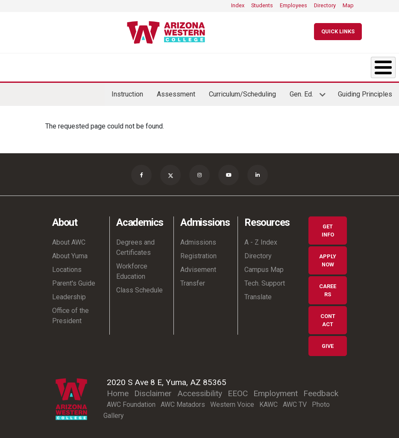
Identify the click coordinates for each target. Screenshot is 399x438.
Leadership (69, 294)
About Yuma (70, 253)
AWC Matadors (183, 402)
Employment (275, 391)
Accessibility (199, 391)
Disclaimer (153, 391)
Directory (325, 5)
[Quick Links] (338, 31)
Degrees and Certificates (135, 245)
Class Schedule (139, 287)
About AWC (68, 240)
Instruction (127, 92)
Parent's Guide (73, 281)
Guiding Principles (365, 92)
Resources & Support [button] (285, 66)
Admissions (198, 240)
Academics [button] (80, 66)
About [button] (16, 66)
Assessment (176, 92)
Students (262, 5)
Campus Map (264, 267)
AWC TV (295, 402)
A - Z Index (260, 240)
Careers (327, 287)
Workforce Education (131, 269)
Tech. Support (264, 281)
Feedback (320, 391)
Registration (198, 253)
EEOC (238, 391)
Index (237, 5)
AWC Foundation (131, 402)
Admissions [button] (151, 66)
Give (328, 343)
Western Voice (232, 402)
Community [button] (352, 66)
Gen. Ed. (304, 95)
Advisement (198, 267)
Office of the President (70, 313)
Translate (258, 294)
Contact (327, 317)
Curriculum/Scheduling (242, 92)
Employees (293, 5)
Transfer (192, 281)
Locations (67, 267)
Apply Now (327, 258)
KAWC (268, 402)
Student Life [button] (217, 66)
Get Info (328, 228)
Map (348, 5)
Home (118, 391)
